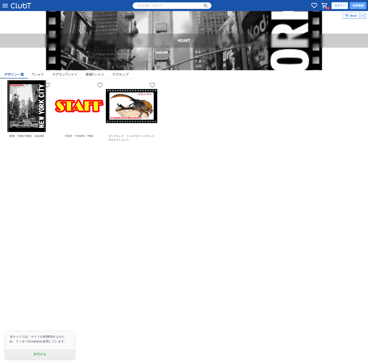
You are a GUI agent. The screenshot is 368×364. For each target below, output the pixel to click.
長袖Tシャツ (94, 74)
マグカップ (120, 74)
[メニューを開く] (5, 5)
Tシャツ (38, 74)
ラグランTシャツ (64, 74)
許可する (40, 354)
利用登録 (358, 5)
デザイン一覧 (14, 74)
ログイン (339, 5)
